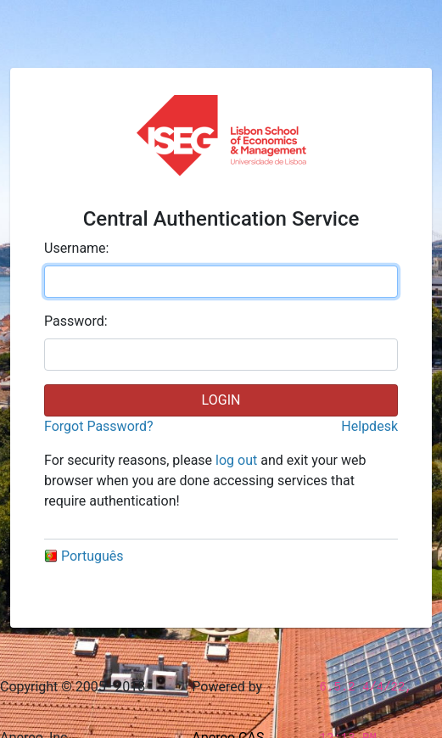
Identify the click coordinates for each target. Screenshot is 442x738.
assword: (76, 321)
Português (84, 556)
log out (236, 460)
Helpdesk (369, 426)
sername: (76, 248)
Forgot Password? (99, 426)
